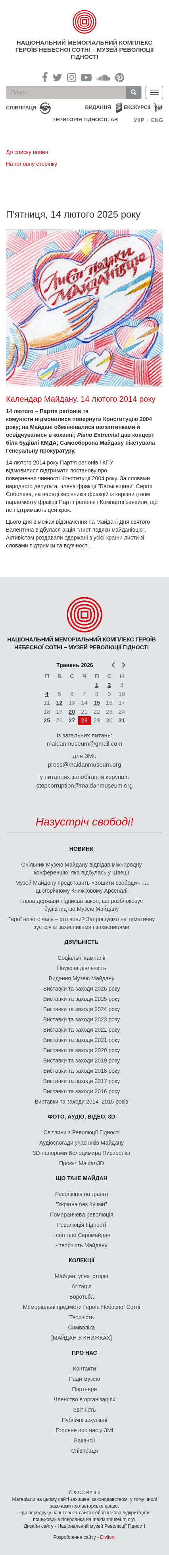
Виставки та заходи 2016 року (81, 1091)
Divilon (107, 1537)
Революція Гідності (81, 1225)
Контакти (84, 1368)
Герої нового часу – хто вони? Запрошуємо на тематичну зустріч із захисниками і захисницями (81, 923)
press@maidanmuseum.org (84, 764)
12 (59, 702)
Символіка (81, 1327)
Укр (139, 120)
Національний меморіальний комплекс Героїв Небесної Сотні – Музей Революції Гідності (84, 49)
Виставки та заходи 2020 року (81, 1050)
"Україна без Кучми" (81, 1204)
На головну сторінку (31, 164)
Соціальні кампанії (82, 958)
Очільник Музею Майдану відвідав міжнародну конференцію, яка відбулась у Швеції (81, 868)
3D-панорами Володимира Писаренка (81, 1153)
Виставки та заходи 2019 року (81, 1060)
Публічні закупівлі (85, 1420)
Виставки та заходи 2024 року (81, 1009)
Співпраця (84, 1451)
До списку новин (27, 152)
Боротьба (81, 1297)
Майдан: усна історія (81, 1276)
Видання (98, 107)
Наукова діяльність (81, 968)
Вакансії (84, 1440)
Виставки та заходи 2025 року (81, 999)
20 (72, 711)
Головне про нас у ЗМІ (84, 1430)
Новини (81, 849)
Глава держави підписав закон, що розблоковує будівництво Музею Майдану (81, 905)
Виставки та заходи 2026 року (81, 988)
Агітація (81, 1286)
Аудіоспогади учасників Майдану (81, 1142)
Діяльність (81, 942)
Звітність (84, 1409)
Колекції (81, 1260)
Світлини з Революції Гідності (81, 1132)
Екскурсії (137, 107)
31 (121, 720)
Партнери (84, 1389)
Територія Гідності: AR (85, 119)
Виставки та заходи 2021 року (81, 1040)
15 (97, 702)
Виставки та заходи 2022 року (81, 1030)
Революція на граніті (81, 1194)
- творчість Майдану (82, 1245)
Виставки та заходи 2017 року (81, 1081)
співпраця (21, 108)
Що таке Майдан (82, 1178)
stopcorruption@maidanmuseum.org (84, 785)
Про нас (84, 1353)
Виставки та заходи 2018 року (81, 1071)
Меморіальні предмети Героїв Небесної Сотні (81, 1307)
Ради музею (84, 1379)
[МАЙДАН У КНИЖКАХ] (81, 1338)
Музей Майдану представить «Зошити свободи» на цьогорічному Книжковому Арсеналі (81, 887)
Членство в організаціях (84, 1399)
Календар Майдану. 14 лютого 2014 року (81, 399)
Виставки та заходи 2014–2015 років (81, 1101)
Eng (157, 120)
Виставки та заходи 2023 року (81, 1019)
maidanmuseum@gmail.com (84, 743)
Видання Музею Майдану (81, 978)
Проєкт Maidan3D (81, 1163)
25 (47, 720)
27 (72, 720)
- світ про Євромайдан (81, 1235)
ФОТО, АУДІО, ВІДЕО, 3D (81, 1116)
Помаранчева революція (81, 1214)
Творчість (81, 1317)
